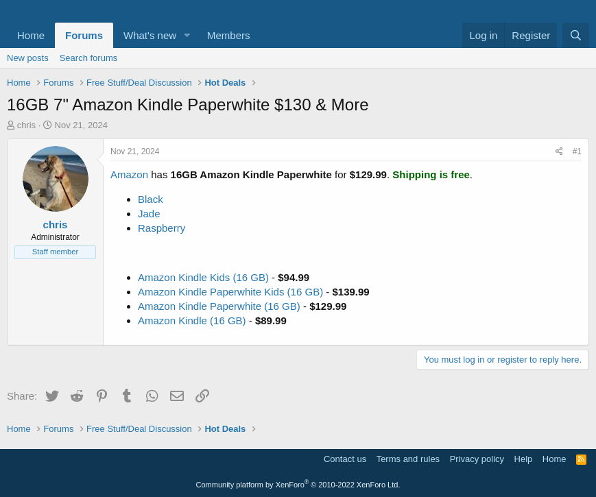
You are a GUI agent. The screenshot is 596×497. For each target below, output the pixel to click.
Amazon (129, 174)
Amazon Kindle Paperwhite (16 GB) (219, 306)
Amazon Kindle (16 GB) (192, 320)
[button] (187, 35)
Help (523, 459)
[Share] (559, 152)
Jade (149, 213)
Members (228, 35)
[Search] (575, 35)
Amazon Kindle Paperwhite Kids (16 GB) (230, 292)
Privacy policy (477, 459)
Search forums (89, 58)
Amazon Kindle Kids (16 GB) (203, 277)
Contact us (345, 459)
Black (150, 199)
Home (31, 35)
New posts (28, 58)
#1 (577, 151)
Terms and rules (408, 459)
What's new (149, 35)
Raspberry (161, 228)
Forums (84, 35)
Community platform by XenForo (298, 485)
